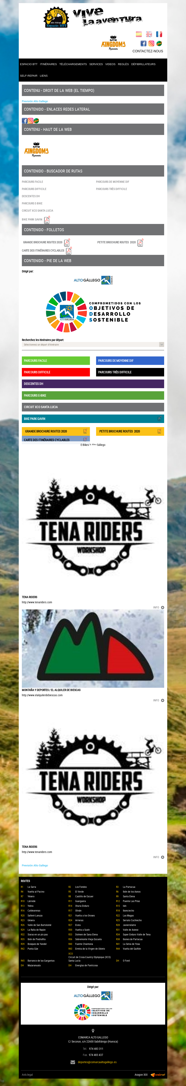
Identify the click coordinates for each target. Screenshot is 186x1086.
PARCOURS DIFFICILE (34, 189)
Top (2, 1081)
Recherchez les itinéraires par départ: (43, 340)
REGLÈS (123, 64)
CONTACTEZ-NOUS (148, 51)
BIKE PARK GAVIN (36, 219)
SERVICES (96, 64)
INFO (158, 607)
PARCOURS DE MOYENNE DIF (112, 182)
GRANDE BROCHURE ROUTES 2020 (46, 242)
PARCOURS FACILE (32, 182)
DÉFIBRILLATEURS (143, 64)
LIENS (44, 75)
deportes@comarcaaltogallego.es (97, 1062)
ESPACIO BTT (29, 64)
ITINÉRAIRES (48, 64)
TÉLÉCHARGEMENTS (73, 64)
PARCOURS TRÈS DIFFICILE (111, 189)
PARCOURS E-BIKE (32, 203)
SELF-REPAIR (28, 75)
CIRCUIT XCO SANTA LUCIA (37, 210)
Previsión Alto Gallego (35, 101)
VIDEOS (110, 64)
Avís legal (27, 1075)
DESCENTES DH (31, 196)
